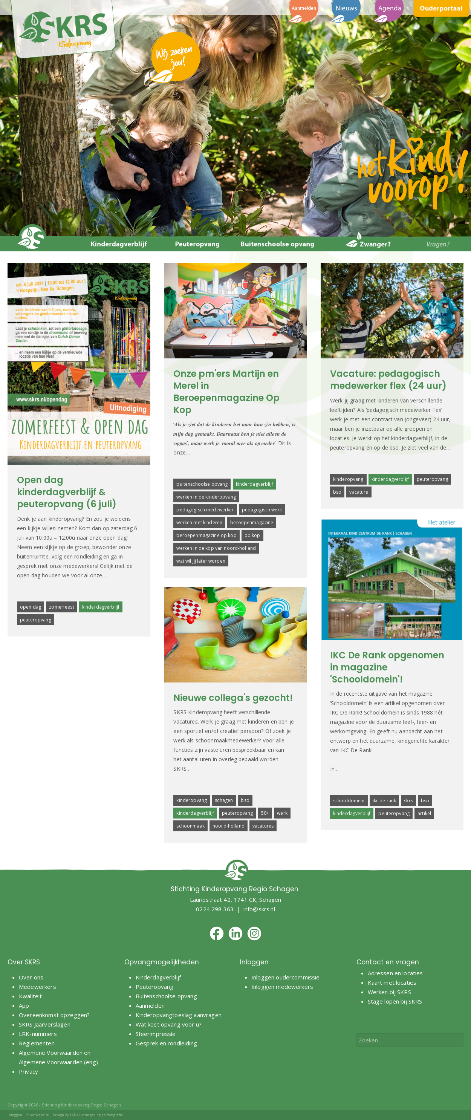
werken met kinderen (199, 522)
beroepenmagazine (251, 522)
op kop (252, 535)
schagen (224, 800)
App (24, 1005)
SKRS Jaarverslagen (44, 1024)
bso (337, 492)
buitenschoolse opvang (202, 484)
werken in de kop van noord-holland (216, 548)
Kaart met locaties (392, 982)
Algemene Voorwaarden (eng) (58, 1062)
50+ (265, 813)
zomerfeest (61, 607)
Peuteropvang (155, 986)
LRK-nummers (38, 1033)
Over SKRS (24, 962)
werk (282, 813)
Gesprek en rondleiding (166, 1043)
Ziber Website (37, 1114)
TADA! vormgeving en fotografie (96, 1114)
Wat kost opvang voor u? (169, 1024)
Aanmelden (151, 1005)
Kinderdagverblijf (158, 977)
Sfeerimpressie (156, 1033)
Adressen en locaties (395, 973)
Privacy (28, 1071)
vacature (358, 492)
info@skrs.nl (259, 909)
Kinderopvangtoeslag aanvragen (179, 1015)
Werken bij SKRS (389, 992)
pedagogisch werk (262, 509)
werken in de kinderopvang (206, 497)
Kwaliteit (30, 996)
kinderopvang (348, 479)
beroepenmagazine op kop (206, 535)
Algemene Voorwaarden (51, 1052)
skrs (408, 800)
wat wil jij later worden (200, 561)
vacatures (263, 826)
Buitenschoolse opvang (166, 996)
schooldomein (349, 800)
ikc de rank (384, 800)
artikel (424, 813)
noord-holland (229, 826)
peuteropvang (35, 620)
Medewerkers (37, 986)
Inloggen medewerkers (282, 986)
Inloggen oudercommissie (285, 977)
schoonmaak (190, 826)
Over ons (31, 977)
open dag (30, 607)
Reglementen (37, 1043)
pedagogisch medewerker (205, 509)
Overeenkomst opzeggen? (54, 1015)
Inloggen (15, 1114)
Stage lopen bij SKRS (395, 1001)
